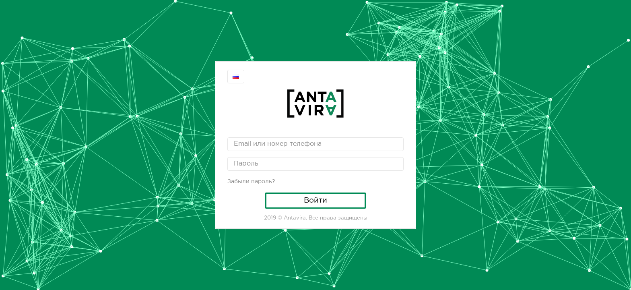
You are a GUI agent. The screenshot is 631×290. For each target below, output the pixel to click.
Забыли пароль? (251, 181)
